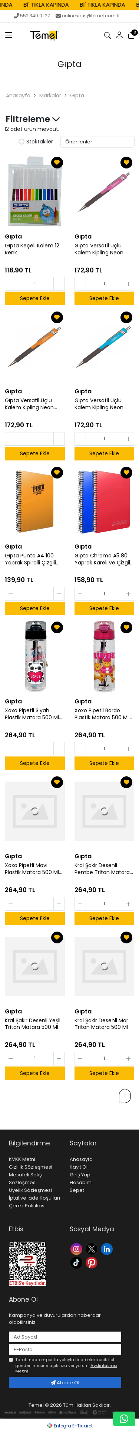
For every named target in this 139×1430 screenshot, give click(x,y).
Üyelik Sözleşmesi (30, 1190)
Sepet (77, 1190)
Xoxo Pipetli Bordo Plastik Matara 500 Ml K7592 (102, 714)
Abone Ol (65, 1382)
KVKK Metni (22, 1159)
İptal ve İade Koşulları (34, 1197)
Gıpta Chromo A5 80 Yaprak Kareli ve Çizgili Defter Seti (103, 559)
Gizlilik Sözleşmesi (30, 1166)
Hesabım (81, 1182)
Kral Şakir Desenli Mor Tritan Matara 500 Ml (101, 1024)
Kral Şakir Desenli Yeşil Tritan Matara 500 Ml (32, 1024)
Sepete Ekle (35, 298)
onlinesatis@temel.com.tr (88, 16)
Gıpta (77, 95)
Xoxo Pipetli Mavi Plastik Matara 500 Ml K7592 (32, 869)
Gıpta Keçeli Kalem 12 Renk (32, 249)
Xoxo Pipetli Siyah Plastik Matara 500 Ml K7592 (32, 714)
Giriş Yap (80, 1174)
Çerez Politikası (27, 1205)
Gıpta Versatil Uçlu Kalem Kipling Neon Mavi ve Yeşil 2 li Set (100, 404)
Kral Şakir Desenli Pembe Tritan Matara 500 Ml (102, 869)
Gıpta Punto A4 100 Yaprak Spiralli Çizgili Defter (30, 559)
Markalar (50, 95)
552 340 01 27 (32, 16)
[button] (119, 35)
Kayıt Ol (78, 1166)
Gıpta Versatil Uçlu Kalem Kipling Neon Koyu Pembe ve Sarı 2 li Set (104, 249)
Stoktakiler (36, 142)
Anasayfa (18, 95)
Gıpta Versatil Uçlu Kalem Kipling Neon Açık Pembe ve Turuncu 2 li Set (29, 404)
